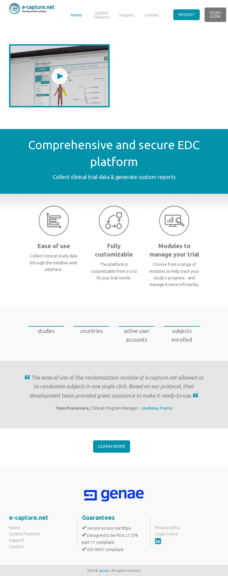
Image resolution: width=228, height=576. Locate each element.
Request (186, 15)
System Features (102, 15)
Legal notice (166, 533)
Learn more (112, 446)
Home (76, 15)
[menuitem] (189, 15)
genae (104, 570)
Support (126, 15)
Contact (151, 15)
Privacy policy (167, 527)
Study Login (215, 14)
